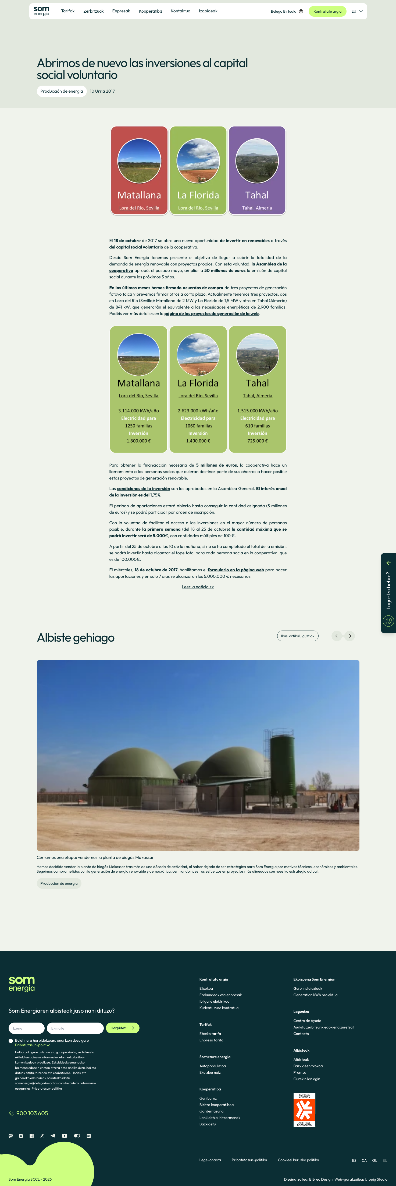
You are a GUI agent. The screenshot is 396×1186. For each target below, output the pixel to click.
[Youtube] (64, 1136)
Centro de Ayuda (307, 1020)
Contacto (301, 1033)
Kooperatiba (150, 11)
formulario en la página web (236, 570)
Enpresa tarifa (211, 1040)
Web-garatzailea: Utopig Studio (360, 1179)
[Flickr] (77, 1136)
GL (374, 1160)
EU (385, 1160)
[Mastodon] (11, 1136)
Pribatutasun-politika (47, 1089)
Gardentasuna (211, 1111)
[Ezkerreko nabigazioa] (337, 636)
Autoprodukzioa (212, 1065)
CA (364, 1160)
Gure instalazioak (307, 988)
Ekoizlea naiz (210, 1072)
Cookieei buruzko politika (298, 1160)
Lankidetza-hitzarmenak (219, 1117)
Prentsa (299, 1072)
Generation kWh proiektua (315, 994)
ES (354, 1160)
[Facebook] (32, 1136)
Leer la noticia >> (198, 587)
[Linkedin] (89, 1136)
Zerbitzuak (93, 11)
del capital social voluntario (136, 247)
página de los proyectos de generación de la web (211, 313)
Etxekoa (206, 988)
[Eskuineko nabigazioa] (349, 636)
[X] (42, 1136)
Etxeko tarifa (210, 1033)
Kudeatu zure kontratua (219, 1007)
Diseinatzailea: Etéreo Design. (309, 1179)
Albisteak (301, 1059)
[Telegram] (53, 1136)
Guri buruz (208, 1098)
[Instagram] (21, 1136)
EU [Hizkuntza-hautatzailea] (357, 11)
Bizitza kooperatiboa (216, 1104)
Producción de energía (62, 91)
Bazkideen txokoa (308, 1065)
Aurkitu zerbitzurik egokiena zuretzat (323, 1027)
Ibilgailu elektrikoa (214, 1001)
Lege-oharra (210, 1160)
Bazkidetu (207, 1124)
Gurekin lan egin (306, 1078)
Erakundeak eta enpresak (220, 994)
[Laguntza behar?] (388, 593)
